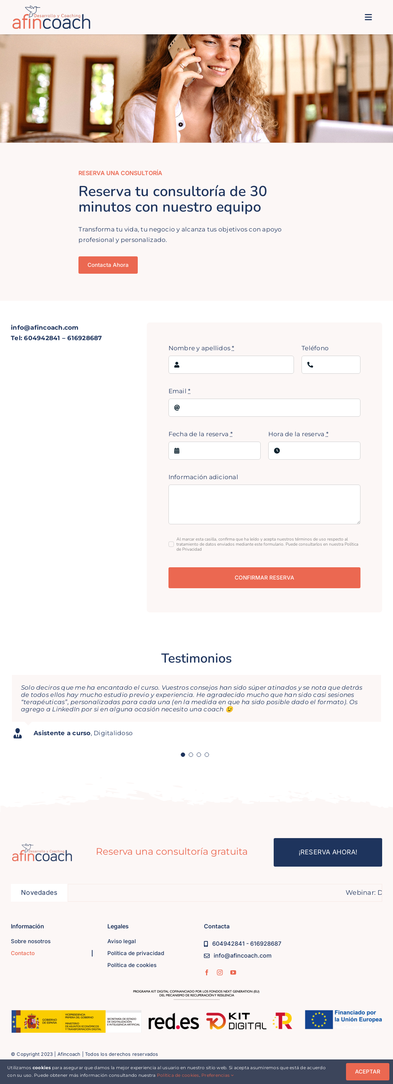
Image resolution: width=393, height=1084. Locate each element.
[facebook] (207, 972)
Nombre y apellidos (201, 348)
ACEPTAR (367, 1071)
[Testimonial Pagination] (183, 755)
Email (179, 391)
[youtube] (233, 972)
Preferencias (217, 1075)
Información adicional (203, 477)
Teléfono (315, 348)
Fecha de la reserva (200, 434)
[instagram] (220, 972)
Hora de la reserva (298, 434)
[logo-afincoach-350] (51, 8)
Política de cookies (178, 1075)
